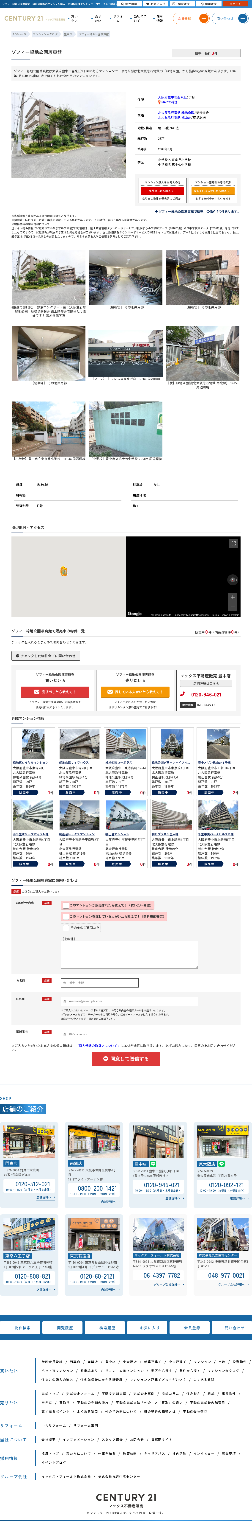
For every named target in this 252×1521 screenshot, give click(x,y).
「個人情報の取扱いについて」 (98, 1045)
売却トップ (50, 1393)
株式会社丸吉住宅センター (119, 1476)
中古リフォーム (53, 1425)
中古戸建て (177, 1361)
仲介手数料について (121, 1411)
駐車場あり (89, 1370)
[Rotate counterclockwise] (228, 579)
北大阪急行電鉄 (176, 112)
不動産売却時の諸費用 (207, 1402)
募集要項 (229, 1453)
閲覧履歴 (65, 1327)
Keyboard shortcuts (161, 615)
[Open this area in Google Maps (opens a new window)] (134, 614)
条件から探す (189, 1370)
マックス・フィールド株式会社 (66, 1476)
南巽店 (93, 1361)
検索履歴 (107, 1327)
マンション (202, 1361)
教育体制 (130, 1453)
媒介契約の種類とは (160, 1411)
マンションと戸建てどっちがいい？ (158, 1379)
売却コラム (170, 1393)
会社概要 (48, 1439)
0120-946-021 (200, 694)
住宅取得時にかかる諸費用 (101, 1379)
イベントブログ (53, 1462)
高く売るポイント (55, 1411)
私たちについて (78, 1453)
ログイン (235, 4)
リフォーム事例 (85, 1425)
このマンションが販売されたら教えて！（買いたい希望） (108, 906)
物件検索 (23, 1327)
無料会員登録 (52, 1361)
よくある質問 (203, 1379)
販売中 (24, 792)
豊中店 (110, 1361)
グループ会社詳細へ (166, 1284)
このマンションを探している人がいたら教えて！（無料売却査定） (114, 917)
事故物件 (229, 1393)
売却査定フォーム (80, 1393)
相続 (211, 1393)
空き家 (46, 1402)
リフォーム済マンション (124, 1370)
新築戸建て (153, 1361)
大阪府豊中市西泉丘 (172, 97)
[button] (63, 571)
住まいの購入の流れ (57, 1379)
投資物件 (240, 1361)
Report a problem (230, 615)
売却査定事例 (143, 1393)
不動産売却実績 (114, 1393)
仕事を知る (107, 1453)
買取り (64, 1402)
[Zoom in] (232, 597)
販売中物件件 (206, 52)
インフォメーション (79, 1439)
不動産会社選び (195, 1411)
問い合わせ (235, 1327)
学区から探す (161, 1370)
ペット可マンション (57, 1370)
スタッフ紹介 (112, 1439)
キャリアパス (154, 1453)
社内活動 (179, 1453)
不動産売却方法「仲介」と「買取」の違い (149, 1402)
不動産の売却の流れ (93, 1402)
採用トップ (50, 1453)
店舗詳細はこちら (206, 683)
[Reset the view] (232, 579)
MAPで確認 (168, 102)
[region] (183, 576)
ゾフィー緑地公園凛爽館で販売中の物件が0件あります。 (200, 211)
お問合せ (137, 1439)
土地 (221, 1361)
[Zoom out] (232, 606)
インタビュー (204, 1453)
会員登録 (192, 1327)
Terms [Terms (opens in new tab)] (215, 615)
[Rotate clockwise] (236, 579)
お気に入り (150, 1327)
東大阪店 (130, 1361)
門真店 (75, 1361)
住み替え (193, 1393)
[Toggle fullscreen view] (233, 543)
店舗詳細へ (43, 1197)
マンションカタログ (223, 1370)
